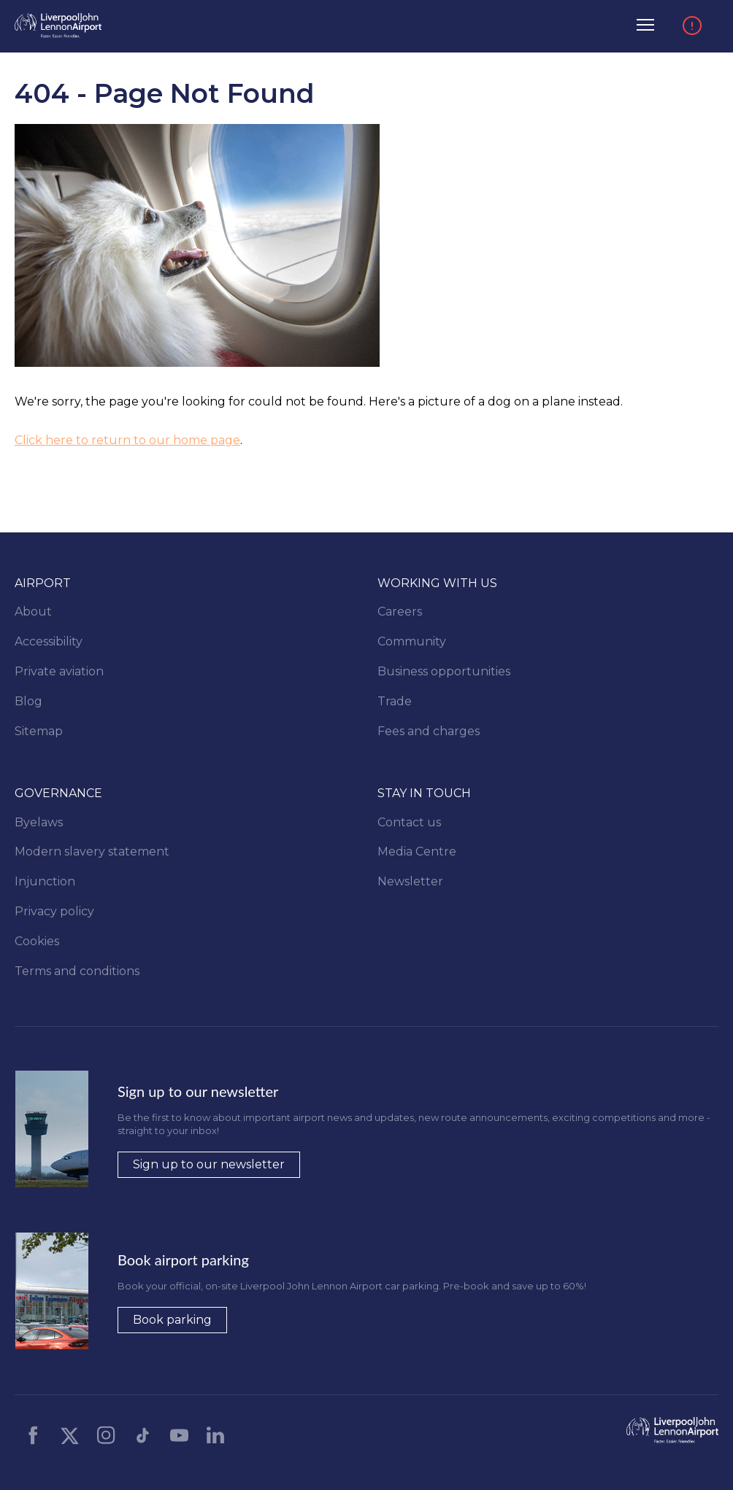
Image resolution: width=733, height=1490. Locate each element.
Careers (399, 611)
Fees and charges (428, 731)
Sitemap (39, 731)
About (33, 611)
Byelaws (39, 822)
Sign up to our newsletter (209, 1164)
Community (411, 641)
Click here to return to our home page (127, 440)
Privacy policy (54, 911)
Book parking (172, 1320)
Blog (28, 701)
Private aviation (59, 671)
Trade (394, 701)
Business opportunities (443, 671)
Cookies (37, 941)
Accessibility (48, 641)
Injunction (45, 881)
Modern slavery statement (92, 851)
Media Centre (416, 851)
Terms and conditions (77, 971)
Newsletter (410, 881)
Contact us (409, 822)
